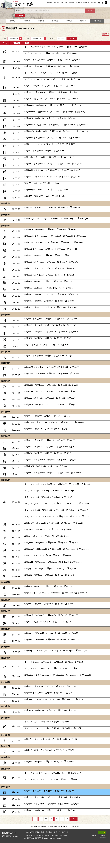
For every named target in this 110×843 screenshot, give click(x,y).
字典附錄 (71, 2)
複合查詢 (83, 21)
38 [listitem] (46, 819)
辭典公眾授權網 (46, 832)
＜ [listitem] (40, 819)
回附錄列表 (105, 34)
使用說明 (79, 2)
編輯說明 (64, 2)
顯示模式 (86, 2)
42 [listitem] (67, 819)
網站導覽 (93, 2)
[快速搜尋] (54, 11)
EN (106, 2)
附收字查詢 (97, 21)
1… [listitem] (35, 819)
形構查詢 (41, 21)
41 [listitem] (62, 819)
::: (44, 2)
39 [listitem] (51, 819)
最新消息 (49, 2)
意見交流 (57, 832)
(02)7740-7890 (33, 838)
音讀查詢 (55, 21)
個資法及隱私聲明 (33, 832)
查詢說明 (20, 15)
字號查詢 (69, 21)
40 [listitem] (56, 819)
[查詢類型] (19, 11)
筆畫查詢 (27, 21)
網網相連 (65, 832)
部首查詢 (13, 21)
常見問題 (56, 2)
